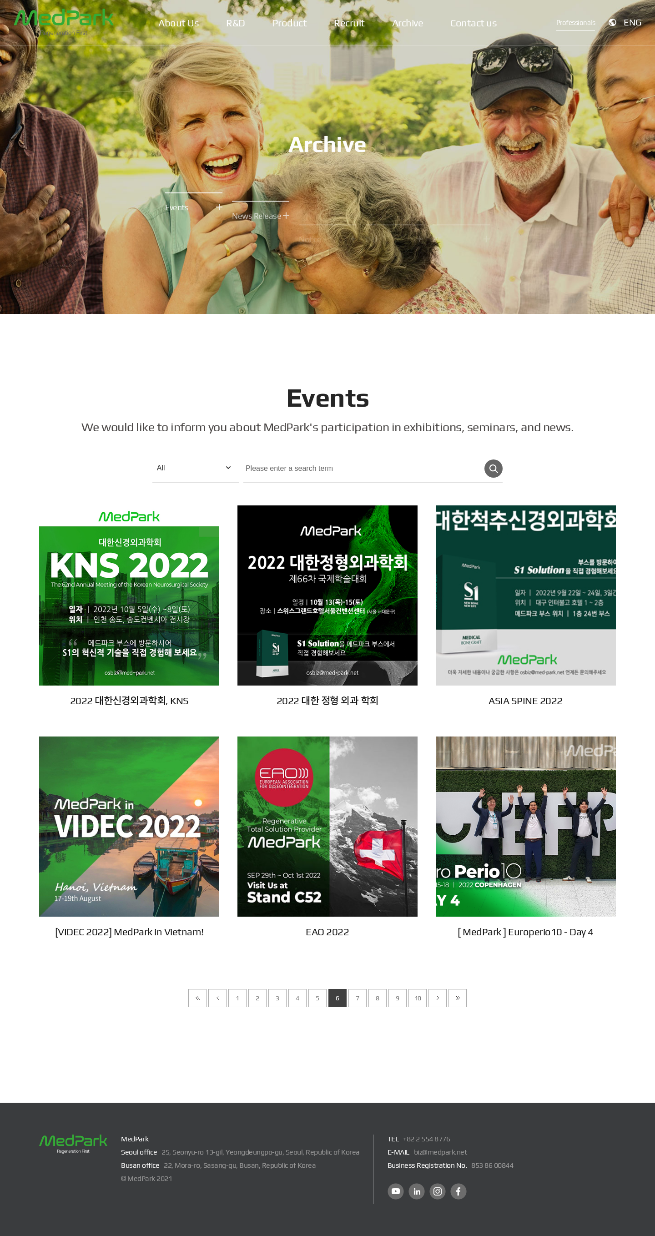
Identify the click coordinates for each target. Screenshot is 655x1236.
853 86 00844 (492, 1165)
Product (289, 23)
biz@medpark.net (440, 1152)
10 (417, 998)
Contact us (473, 23)
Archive (407, 23)
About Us (178, 23)
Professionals (575, 22)
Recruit (349, 23)
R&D (235, 23)
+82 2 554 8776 (426, 1139)
